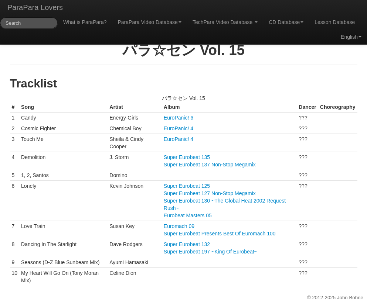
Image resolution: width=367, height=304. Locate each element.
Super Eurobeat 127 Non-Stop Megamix (210, 193)
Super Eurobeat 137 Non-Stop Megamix (210, 164)
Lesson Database (335, 22)
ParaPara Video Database (149, 22)
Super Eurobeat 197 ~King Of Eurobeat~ (210, 252)
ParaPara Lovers (35, 7)
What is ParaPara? (85, 22)
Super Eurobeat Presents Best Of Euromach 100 (220, 233)
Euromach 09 (179, 226)
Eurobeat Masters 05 (188, 215)
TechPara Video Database (225, 22)
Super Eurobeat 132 (187, 244)
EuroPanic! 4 (178, 128)
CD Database (286, 22)
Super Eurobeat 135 (187, 157)
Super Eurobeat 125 (187, 186)
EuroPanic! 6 (178, 118)
